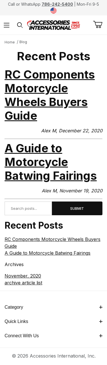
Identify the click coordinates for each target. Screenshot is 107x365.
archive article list (23, 283)
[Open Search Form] (20, 25)
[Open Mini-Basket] (100, 24)
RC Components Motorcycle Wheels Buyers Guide (50, 95)
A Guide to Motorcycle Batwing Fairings (51, 162)
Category (53, 307)
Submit (77, 208)
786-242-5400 (57, 4)
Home (10, 42)
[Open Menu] (6, 25)
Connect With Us (53, 335)
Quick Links (53, 321)
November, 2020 (23, 276)
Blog (23, 42)
